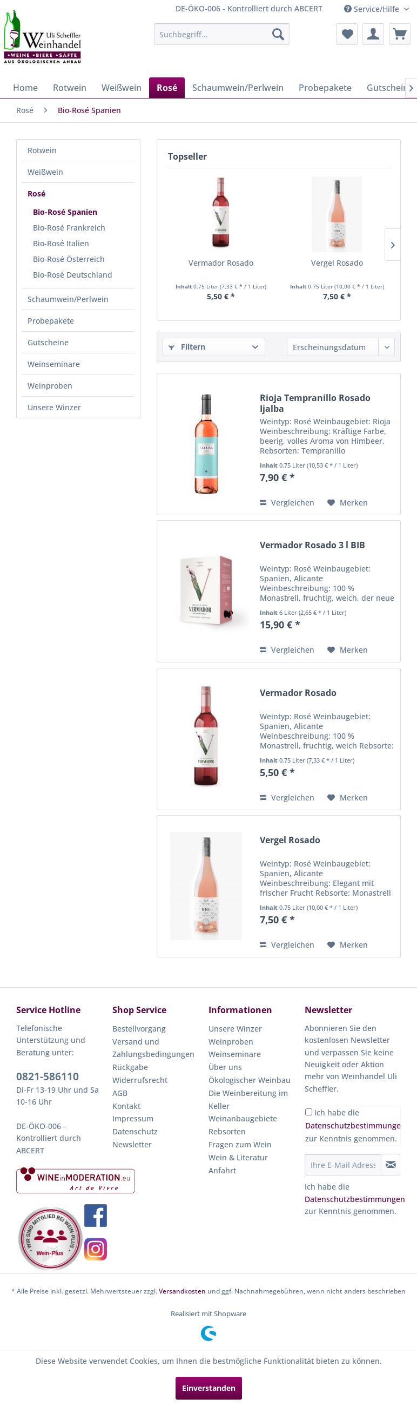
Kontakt (126, 1106)
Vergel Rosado (337, 263)
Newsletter (132, 1144)
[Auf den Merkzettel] (347, 502)
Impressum (132, 1118)
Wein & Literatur (238, 1157)
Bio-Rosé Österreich (69, 259)
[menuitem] (222, 34)
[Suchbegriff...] (222, 34)
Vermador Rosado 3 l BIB (312, 545)
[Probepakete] (325, 87)
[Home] (25, 87)
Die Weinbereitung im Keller (248, 1099)
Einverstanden (209, 1388)
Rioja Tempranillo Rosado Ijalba (315, 403)
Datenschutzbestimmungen (355, 1125)
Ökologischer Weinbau (249, 1080)
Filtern (187, 347)
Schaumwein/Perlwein (68, 299)
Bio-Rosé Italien (61, 243)
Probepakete (51, 321)
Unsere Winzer (54, 407)
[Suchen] (278, 34)
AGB (119, 1093)
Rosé (36, 193)
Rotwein (42, 150)
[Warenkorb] (400, 34)
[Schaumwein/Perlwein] (238, 87)
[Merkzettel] (347, 34)
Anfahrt (222, 1170)
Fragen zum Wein (240, 1144)
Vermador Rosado (221, 263)
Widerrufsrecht (139, 1080)
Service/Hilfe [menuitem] (372, 9)
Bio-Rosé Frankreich (69, 227)
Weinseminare (54, 364)
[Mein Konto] (373, 34)
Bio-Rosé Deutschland (72, 275)
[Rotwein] (69, 87)
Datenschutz (135, 1131)
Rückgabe (130, 1067)
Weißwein (45, 172)
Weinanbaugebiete (242, 1118)
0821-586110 (47, 1076)
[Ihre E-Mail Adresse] (343, 1165)
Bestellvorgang (139, 1028)
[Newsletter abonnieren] (390, 1165)
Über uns (225, 1067)
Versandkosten (182, 1291)
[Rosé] (167, 87)
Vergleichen (287, 502)
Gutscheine (48, 342)
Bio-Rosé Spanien (65, 212)
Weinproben (50, 385)
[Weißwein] (121, 87)
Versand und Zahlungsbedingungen (153, 1048)
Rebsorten (227, 1131)
